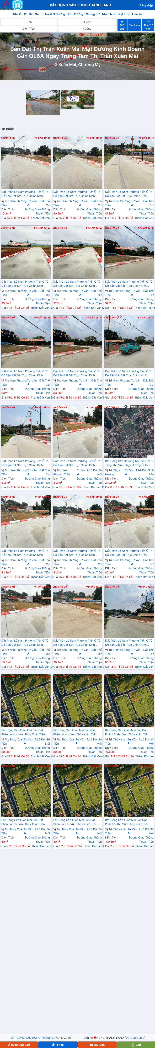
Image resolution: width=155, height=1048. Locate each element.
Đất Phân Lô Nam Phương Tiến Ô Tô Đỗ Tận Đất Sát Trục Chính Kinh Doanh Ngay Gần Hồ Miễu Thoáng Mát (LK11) (25, 373)
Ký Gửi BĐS (122, 25)
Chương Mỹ (8, 138)
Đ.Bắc (38, 138)
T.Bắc (90, 407)
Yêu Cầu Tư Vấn (148, 25)
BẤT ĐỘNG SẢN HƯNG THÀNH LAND (35, 1037)
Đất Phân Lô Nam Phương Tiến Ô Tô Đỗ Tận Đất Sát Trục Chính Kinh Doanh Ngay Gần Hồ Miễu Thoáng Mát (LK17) (25, 643)
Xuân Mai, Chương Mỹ (79, 64)
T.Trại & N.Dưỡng (53, 14)
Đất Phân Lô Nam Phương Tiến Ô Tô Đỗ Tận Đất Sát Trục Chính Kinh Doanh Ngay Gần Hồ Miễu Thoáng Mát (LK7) (128, 194)
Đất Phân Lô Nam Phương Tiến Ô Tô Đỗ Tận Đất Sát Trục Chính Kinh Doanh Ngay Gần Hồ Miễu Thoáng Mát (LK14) (76, 463)
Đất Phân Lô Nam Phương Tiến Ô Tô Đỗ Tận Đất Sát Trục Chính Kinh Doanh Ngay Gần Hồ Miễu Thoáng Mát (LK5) (76, 553)
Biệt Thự (123, 14)
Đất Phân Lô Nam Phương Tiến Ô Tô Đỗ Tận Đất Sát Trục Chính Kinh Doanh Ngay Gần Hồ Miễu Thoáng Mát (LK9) (76, 284)
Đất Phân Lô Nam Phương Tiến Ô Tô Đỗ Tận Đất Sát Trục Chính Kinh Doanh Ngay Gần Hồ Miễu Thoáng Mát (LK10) (128, 284)
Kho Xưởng (75, 14)
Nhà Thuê (108, 14)
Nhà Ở (17, 14)
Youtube (97, 1044)
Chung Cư (93, 14)
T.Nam (143, 677)
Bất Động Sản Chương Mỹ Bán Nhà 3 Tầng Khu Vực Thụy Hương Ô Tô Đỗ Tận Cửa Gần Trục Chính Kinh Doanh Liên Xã (129, 463)
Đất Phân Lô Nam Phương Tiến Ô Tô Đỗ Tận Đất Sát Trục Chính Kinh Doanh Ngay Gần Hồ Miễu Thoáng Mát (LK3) (76, 643)
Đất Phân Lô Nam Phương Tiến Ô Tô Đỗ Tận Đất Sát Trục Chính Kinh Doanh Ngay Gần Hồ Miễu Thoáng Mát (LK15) (25, 553)
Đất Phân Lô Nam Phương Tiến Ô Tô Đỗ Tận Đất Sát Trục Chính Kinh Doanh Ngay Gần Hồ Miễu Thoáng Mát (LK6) (25, 463)
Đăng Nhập (146, 5)
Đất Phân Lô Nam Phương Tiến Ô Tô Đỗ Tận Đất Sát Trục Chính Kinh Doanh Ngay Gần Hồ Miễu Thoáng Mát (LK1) (128, 643)
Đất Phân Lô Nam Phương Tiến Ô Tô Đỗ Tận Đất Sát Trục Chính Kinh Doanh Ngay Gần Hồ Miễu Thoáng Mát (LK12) (76, 373)
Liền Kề (137, 14)
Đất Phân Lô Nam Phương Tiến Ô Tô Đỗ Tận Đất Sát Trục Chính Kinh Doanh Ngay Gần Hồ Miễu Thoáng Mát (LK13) (128, 373)
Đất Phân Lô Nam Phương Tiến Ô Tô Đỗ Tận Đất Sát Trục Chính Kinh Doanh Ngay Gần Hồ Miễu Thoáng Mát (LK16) (128, 553)
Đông (145, 407)
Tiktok (58, 1044)
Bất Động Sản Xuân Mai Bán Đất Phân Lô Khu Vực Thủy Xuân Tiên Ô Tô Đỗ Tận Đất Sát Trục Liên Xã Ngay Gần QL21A (24, 732)
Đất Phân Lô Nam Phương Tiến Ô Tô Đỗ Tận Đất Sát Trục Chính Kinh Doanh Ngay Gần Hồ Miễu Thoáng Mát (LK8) (25, 284)
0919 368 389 (135, 1037)
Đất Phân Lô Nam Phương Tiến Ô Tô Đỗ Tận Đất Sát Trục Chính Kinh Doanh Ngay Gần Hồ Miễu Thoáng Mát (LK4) (25, 194)
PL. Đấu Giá (31, 14)
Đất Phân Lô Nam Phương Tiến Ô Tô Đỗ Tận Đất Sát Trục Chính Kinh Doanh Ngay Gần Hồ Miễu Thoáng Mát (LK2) (76, 194)
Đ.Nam (38, 228)
